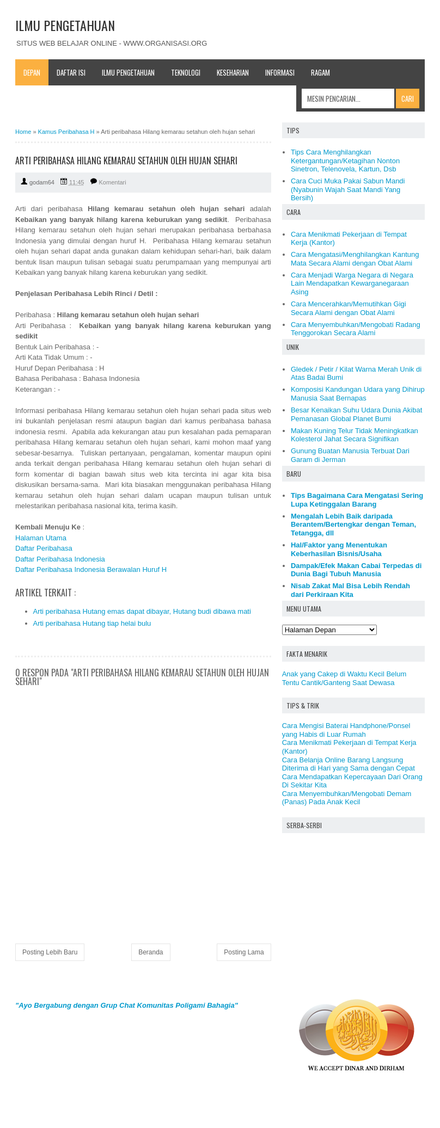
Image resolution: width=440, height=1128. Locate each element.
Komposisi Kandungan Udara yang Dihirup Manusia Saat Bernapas (358, 393)
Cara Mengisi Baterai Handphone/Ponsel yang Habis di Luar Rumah (346, 730)
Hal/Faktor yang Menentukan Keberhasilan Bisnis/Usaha (339, 549)
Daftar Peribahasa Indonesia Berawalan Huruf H (91, 569)
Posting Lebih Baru (49, 952)
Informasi (280, 72)
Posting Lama (244, 952)
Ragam (320, 72)
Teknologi (185, 72)
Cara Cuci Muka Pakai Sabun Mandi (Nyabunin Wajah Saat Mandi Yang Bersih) (348, 189)
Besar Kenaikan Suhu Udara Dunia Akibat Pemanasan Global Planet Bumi (356, 414)
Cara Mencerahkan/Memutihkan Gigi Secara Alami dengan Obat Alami (348, 308)
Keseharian (233, 72)
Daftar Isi (71, 72)
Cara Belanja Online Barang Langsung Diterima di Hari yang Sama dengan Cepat (348, 764)
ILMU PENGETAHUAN (65, 25)
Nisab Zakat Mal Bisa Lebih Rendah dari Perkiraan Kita (350, 590)
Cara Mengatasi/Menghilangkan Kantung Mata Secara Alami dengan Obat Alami (355, 258)
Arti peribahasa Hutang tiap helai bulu (92, 623)
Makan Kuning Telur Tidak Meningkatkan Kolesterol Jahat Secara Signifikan (354, 435)
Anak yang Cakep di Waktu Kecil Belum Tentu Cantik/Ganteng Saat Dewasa (344, 678)
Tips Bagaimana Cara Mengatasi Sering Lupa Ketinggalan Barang (357, 499)
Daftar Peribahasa (43, 548)
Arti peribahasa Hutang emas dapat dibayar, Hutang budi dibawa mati (142, 611)
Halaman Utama (40, 538)
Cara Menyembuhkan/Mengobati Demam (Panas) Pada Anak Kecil (347, 798)
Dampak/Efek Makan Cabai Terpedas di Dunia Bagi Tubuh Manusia (356, 570)
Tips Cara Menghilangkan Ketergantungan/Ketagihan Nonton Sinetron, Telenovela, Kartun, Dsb (345, 160)
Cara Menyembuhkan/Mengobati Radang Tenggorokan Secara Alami (355, 328)
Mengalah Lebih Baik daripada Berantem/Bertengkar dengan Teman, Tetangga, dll (353, 524)
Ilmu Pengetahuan (128, 72)
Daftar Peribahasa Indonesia (60, 559)
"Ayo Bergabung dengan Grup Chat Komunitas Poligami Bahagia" (126, 1005)
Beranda (150, 952)
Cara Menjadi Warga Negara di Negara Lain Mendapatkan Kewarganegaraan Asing (352, 283)
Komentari (112, 182)
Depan (31, 72)
